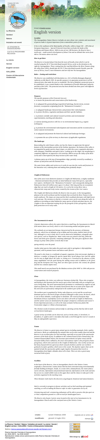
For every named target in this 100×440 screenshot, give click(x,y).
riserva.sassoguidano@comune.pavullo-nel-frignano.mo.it (31, 429)
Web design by (75, 437)
